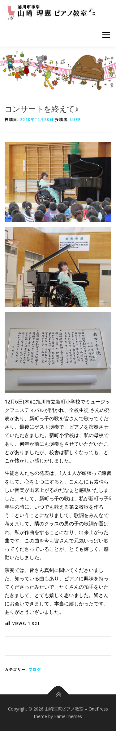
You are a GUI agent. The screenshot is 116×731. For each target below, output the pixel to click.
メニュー (106, 34)
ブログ (34, 669)
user (75, 119)
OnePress (98, 709)
